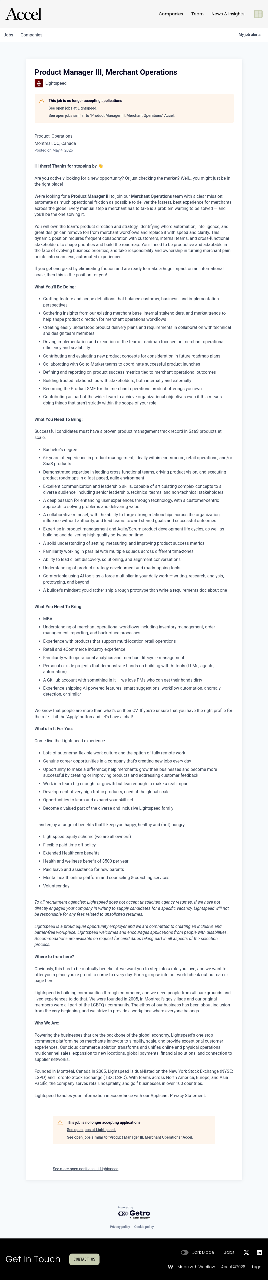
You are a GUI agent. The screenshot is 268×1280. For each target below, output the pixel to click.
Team (197, 14)
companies (33, 35)
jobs (9, 35)
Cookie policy (144, 1227)
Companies (171, 14)
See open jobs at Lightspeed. (73, 108)
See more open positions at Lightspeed (85, 1169)
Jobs (229, 1252)
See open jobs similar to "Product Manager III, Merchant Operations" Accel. (112, 115)
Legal (257, 1267)
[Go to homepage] (23, 14)
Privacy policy (120, 1227)
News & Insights (227, 14)
